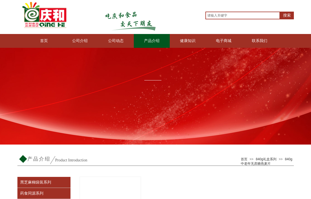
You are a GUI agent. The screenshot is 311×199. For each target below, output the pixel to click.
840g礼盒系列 (266, 159)
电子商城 (223, 41)
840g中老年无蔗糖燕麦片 (266, 161)
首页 (44, 41)
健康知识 (187, 41)
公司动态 (116, 41)
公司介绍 (80, 41)
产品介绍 (152, 41)
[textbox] (242, 15)
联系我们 (259, 41)
